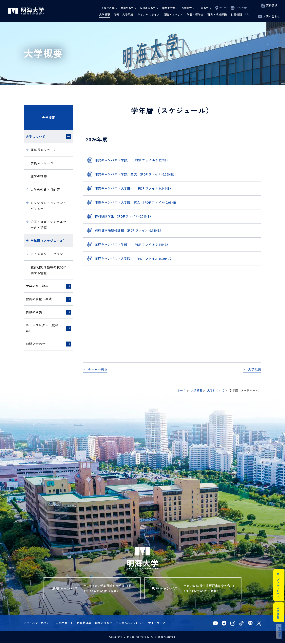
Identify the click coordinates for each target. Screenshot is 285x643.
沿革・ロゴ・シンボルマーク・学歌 (48, 224)
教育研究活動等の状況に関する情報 (48, 270)
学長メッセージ (41, 163)
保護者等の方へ (149, 8)
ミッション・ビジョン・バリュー (48, 205)
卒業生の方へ (170, 8)
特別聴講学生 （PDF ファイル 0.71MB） (124, 216)
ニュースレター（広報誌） (42, 328)
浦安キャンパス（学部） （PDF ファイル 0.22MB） (132, 160)
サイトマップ (156, 623)
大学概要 (48, 117)
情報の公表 (34, 312)
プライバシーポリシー (38, 623)
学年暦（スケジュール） (48, 240)
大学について (35, 136)
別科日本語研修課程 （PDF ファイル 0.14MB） (129, 230)
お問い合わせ (35, 343)
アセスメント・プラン (46, 253)
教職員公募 (84, 623)
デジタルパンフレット (130, 623)
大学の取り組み (37, 285)
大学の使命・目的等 (45, 189)
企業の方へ (187, 8)
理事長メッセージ (43, 149)
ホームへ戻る (97, 369)
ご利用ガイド (64, 623)
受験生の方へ (109, 8)
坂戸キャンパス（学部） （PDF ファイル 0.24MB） (132, 244)
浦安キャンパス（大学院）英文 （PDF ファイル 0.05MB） (137, 202)
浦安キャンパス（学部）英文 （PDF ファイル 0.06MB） (135, 174)
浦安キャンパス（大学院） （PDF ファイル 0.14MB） (134, 188)
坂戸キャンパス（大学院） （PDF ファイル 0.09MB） (134, 258)
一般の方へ (204, 8)
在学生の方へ (128, 8)
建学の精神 (38, 176)
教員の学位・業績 (39, 299)
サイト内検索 (244, 14)
